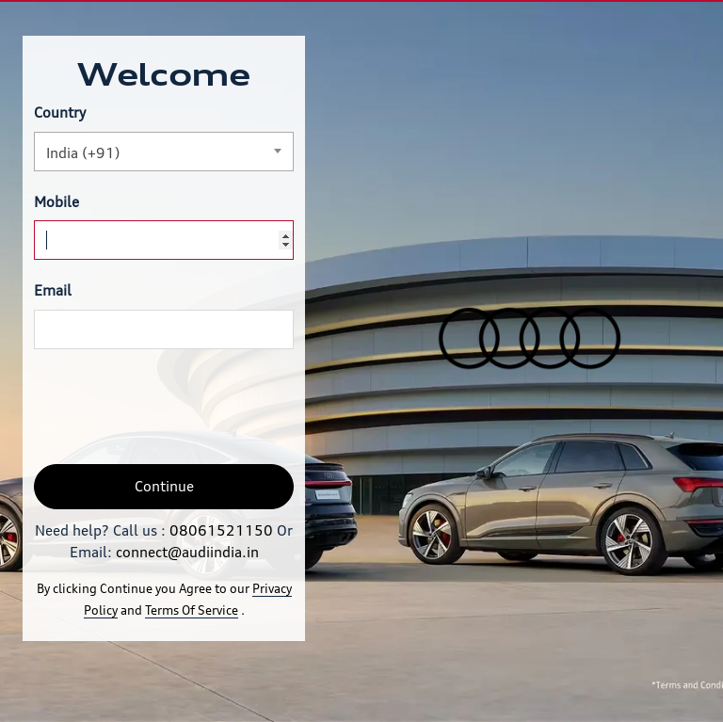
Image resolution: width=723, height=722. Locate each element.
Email (53, 290)
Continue (164, 486)
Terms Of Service (191, 610)
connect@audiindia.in (187, 552)
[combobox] (164, 151)
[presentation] (177, 406)
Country (60, 112)
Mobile (56, 202)
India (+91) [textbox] (83, 153)
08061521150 (221, 530)
